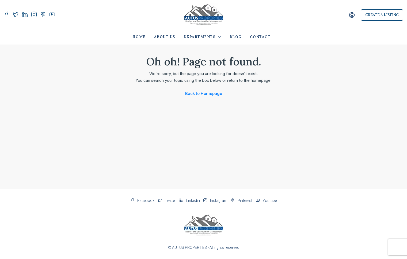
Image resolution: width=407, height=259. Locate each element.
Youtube (266, 200)
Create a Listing (382, 15)
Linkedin (190, 200)
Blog (236, 37)
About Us (164, 37)
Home (139, 37)
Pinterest (242, 200)
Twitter (167, 200)
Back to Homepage (203, 93)
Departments (200, 37)
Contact (260, 37)
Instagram (215, 200)
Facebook (143, 200)
